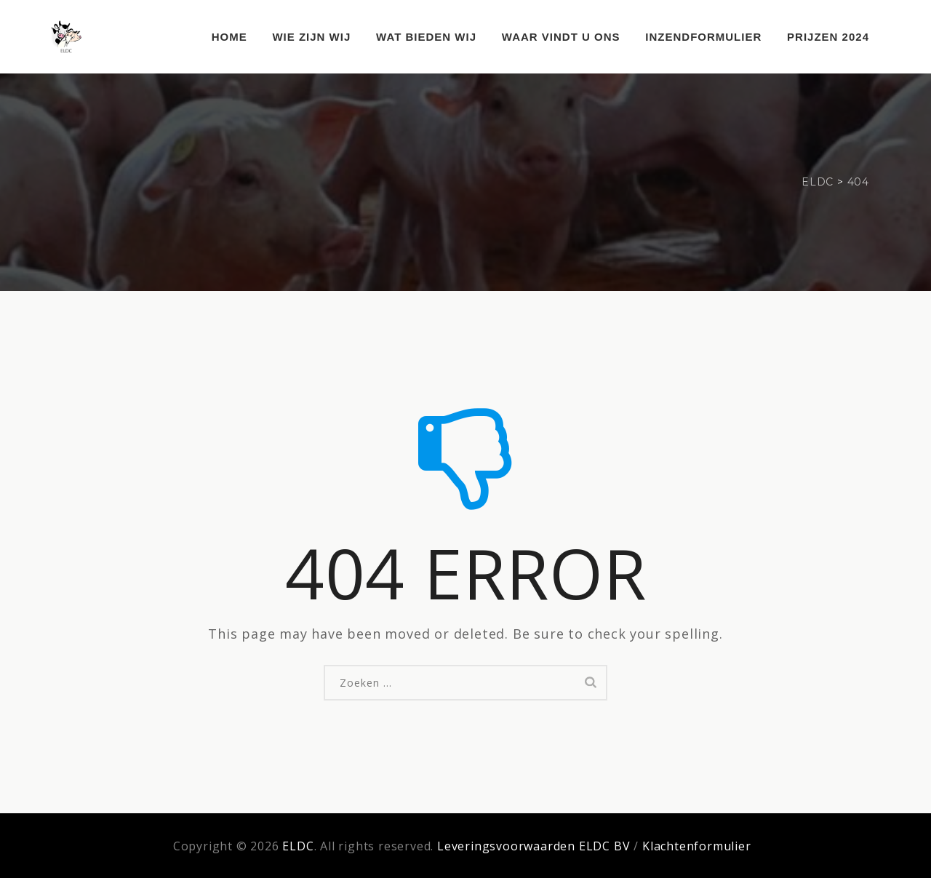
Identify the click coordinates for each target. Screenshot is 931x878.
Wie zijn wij (311, 37)
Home (229, 37)
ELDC (297, 846)
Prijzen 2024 (828, 37)
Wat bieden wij (426, 37)
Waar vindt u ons (561, 37)
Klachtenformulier (696, 846)
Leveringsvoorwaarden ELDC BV (533, 846)
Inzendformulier (703, 37)
